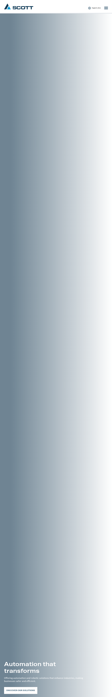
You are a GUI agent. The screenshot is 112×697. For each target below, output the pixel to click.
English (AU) (94, 8)
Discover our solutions (20, 690)
